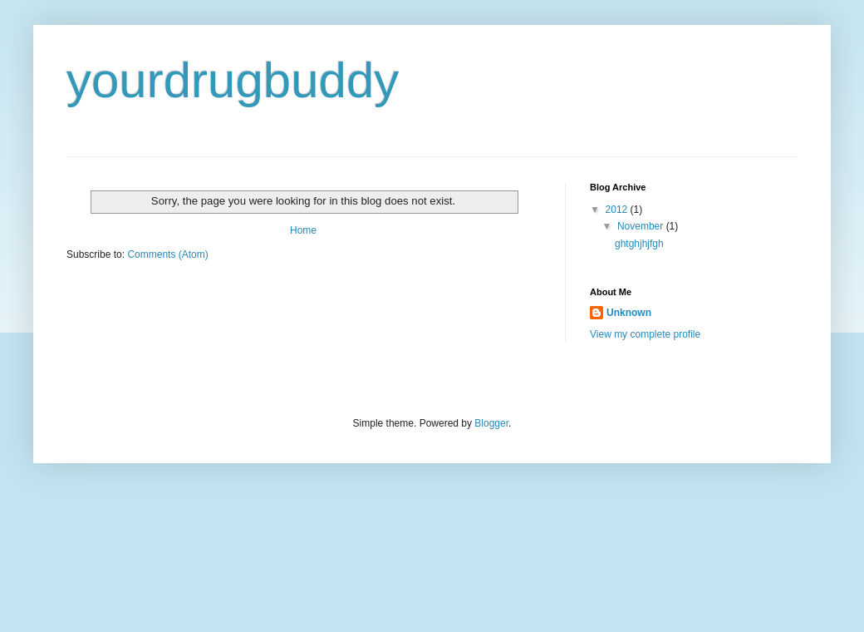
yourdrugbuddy (232, 80)
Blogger (491, 423)
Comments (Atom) (167, 254)
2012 (618, 209)
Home (303, 230)
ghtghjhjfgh (639, 243)
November (641, 226)
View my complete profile (645, 334)
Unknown (628, 312)
